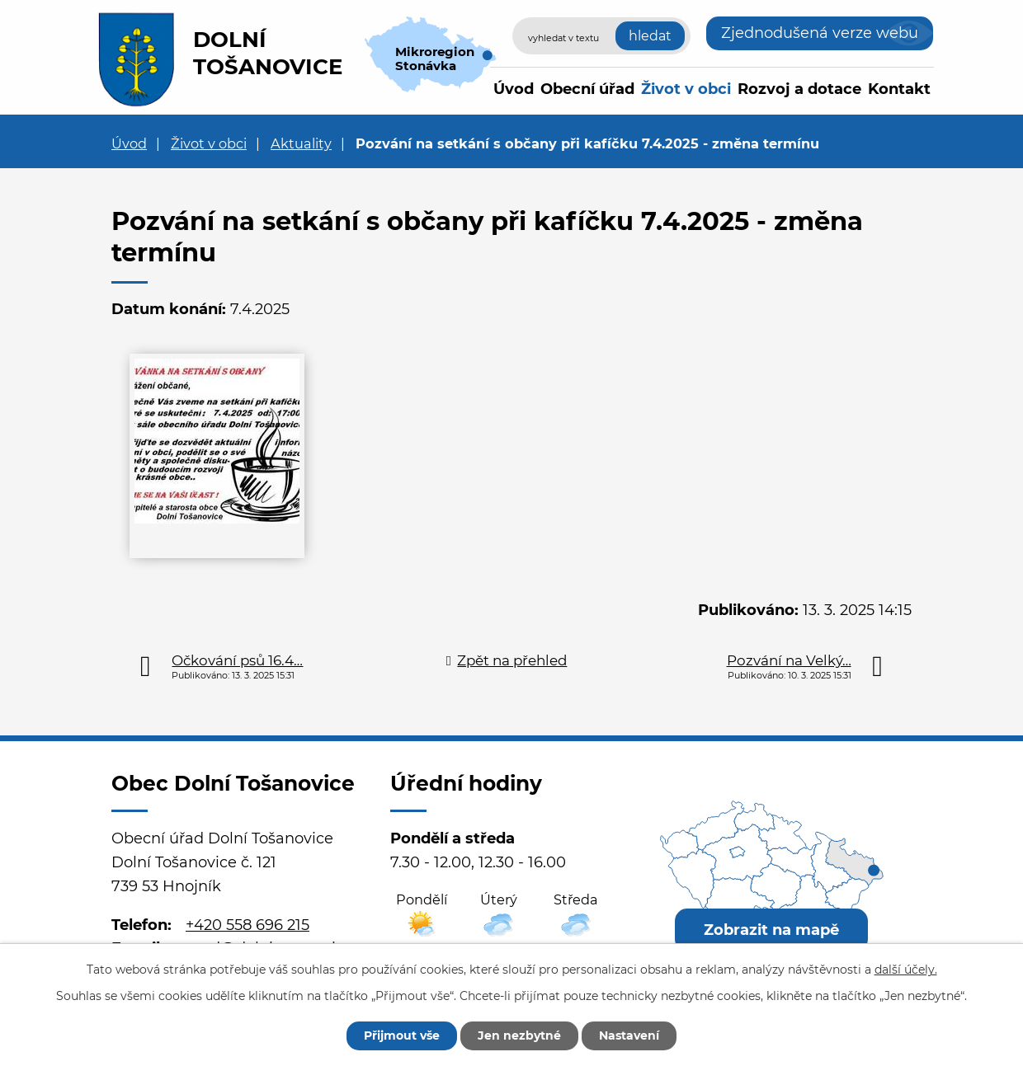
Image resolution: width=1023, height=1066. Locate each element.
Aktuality (301, 143)
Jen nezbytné (519, 1035)
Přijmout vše (402, 1035)
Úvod (513, 89)
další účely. (905, 969)
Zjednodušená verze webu (819, 33)
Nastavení (629, 1035)
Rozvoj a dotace (799, 89)
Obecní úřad (587, 89)
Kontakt (899, 89)
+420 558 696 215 (247, 925)
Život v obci (686, 89)
